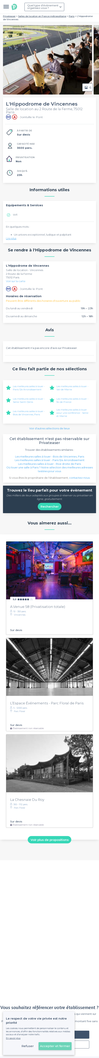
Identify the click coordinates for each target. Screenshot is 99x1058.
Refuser (27, 1046)
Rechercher (50, 506)
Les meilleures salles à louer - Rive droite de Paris (49, 463)
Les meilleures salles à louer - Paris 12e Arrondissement (29, 388)
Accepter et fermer (55, 1046)
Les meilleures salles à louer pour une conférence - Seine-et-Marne (72, 412)
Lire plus (11, 238)
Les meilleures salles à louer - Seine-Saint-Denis (29, 400)
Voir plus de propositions (50, 839)
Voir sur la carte (15, 281)
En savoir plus (13, 1038)
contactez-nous (79, 477)
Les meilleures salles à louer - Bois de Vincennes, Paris (29, 413)
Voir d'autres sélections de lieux (49, 428)
